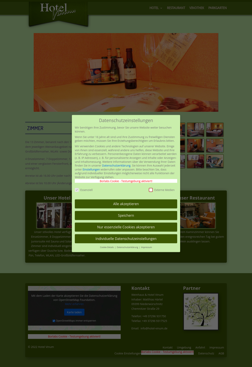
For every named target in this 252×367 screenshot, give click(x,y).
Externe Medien (162, 182)
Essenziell (84, 182)
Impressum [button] (146, 239)
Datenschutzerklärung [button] (128, 239)
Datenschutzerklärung (116, 157)
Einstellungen (91, 161)
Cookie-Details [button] (107, 239)
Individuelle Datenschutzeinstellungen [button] (126, 230)
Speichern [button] (126, 207)
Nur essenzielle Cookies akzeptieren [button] (126, 218)
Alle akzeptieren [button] (126, 195)
